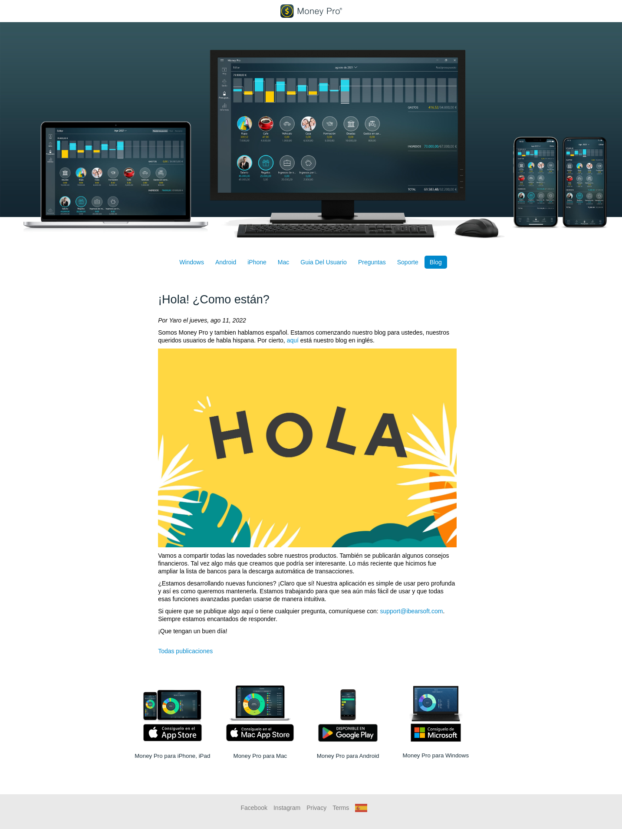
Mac (283, 262)
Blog (436, 262)
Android (225, 262)
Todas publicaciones (185, 651)
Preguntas (372, 262)
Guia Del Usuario (323, 262)
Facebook (254, 808)
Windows (191, 262)
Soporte (407, 262)
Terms (340, 808)
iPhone (257, 262)
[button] (361, 808)
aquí (293, 340)
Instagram (286, 808)
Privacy (316, 808)
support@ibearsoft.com (411, 611)
